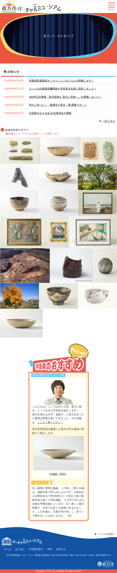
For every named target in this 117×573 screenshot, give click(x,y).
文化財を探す (36, 549)
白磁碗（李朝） (58, 473)
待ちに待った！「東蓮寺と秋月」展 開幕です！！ (58, 104)
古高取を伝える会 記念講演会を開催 (50, 113)
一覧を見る (108, 121)
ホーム (7, 549)
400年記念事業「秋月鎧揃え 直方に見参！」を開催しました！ (65, 96)
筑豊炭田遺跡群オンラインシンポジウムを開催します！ (61, 80)
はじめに (20, 549)
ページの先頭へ (104, 534)
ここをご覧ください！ (50, 422)
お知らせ (61, 549)
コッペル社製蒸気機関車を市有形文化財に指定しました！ (63, 88)
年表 (49, 549)
